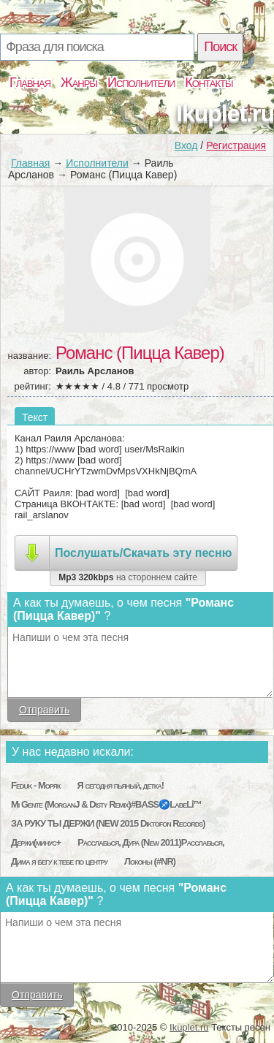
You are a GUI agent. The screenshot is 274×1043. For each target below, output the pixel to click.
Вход (186, 145)
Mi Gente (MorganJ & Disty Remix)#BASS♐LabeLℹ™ (106, 804)
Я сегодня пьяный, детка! (120, 785)
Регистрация (236, 145)
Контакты (208, 82)
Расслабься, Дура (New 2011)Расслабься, (150, 842)
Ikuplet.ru (225, 113)
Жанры (79, 82)
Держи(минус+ (36, 842)
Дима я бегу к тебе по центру (59, 861)
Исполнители (141, 82)
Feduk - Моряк (36, 785)
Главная (29, 82)
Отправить (44, 710)
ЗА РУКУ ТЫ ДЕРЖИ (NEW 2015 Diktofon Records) (108, 823)
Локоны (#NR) (149, 861)
